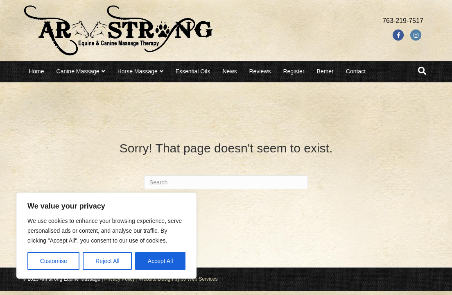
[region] (106, 236)
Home (36, 71)
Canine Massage (77, 71)
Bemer (325, 71)
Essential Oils (193, 71)
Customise (53, 261)
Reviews (260, 71)
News (229, 71)
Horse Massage (138, 71)
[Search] (422, 71)
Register (293, 71)
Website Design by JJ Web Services (178, 279)
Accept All (160, 261)
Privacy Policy (119, 279)
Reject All (107, 261)
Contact (356, 71)
